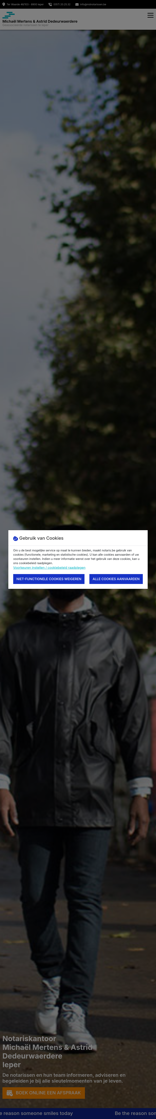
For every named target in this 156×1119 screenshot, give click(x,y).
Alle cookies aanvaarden (116, 579)
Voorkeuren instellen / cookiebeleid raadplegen (49, 568)
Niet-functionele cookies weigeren (48, 579)
